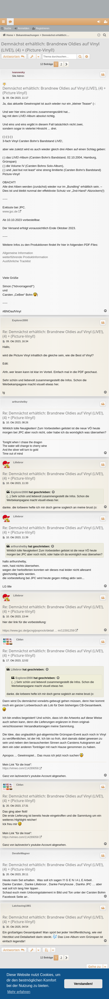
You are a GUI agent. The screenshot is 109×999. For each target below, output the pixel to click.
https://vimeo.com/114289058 (20, 768)
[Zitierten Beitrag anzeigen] (53, 492)
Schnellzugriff (4, 22)
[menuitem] (105, 35)
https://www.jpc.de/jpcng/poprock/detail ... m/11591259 (38, 630)
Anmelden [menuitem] (99, 22)
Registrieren (42, 28)
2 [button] (61, 64)
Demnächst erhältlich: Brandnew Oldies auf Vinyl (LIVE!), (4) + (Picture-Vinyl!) (50, 47)
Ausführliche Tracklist (17, 261)
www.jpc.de (10, 211)
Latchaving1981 (21, 905)
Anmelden (23, 28)
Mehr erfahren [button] (18, 992)
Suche (7, 28)
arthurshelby (19, 401)
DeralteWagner (21, 853)
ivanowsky (18, 72)
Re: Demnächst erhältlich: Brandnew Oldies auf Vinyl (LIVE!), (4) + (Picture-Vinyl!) (53, 334)
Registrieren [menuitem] (106, 22)
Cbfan (19, 639)
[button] (66, 64)
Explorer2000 (20, 320)
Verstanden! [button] (83, 984)
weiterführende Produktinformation (25, 257)
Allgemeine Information (18, 253)
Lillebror (18, 462)
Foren (11, 22)
